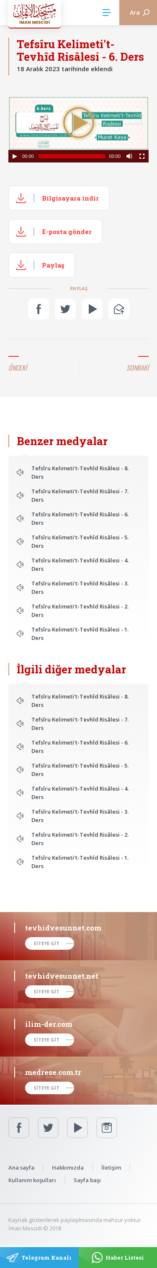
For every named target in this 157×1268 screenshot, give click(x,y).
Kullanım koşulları (32, 1180)
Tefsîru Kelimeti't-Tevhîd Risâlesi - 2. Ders (80, 611)
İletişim (111, 1167)
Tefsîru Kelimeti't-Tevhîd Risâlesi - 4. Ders (80, 564)
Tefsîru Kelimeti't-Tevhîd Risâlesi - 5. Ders (80, 541)
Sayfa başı (87, 1180)
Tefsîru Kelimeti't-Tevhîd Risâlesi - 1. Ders (80, 634)
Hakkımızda (68, 1167)
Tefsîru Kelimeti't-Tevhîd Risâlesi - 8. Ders (80, 472)
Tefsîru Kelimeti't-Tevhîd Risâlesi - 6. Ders (80, 518)
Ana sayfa (21, 1167)
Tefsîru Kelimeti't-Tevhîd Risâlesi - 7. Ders (80, 495)
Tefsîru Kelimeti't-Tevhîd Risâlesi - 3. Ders (80, 587)
